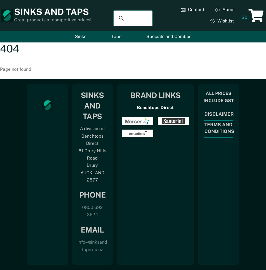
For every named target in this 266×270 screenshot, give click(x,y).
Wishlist (222, 21)
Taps (116, 36)
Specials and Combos (168, 36)
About (225, 9)
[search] (132, 18)
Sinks (80, 36)
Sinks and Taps (51, 12)
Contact (192, 9)
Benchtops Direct (155, 107)
